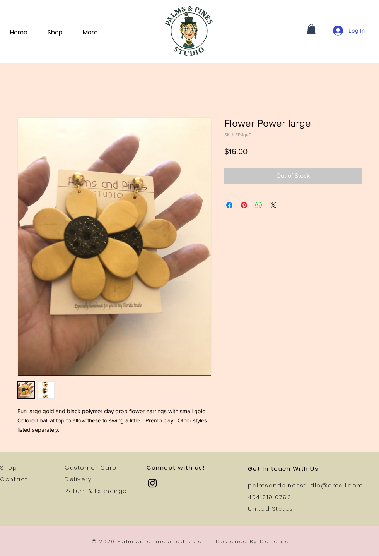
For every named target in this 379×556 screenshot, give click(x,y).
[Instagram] (152, 483)
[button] (311, 29)
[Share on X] (273, 205)
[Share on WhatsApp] (258, 205)
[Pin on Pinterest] (244, 205)
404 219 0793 (269, 497)
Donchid (274, 541)
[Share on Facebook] (229, 205)
